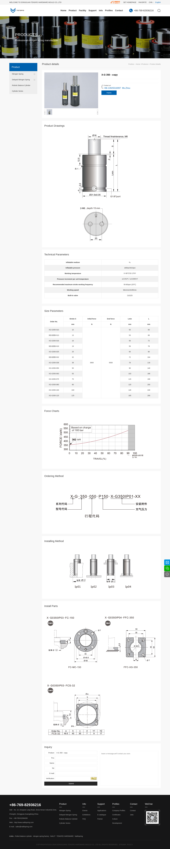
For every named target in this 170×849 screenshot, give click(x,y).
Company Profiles (118, 810)
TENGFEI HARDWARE (65, 836)
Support (92, 10)
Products (145, 64)
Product (73, 10)
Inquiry (109, 93)
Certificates (116, 815)
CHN (150, 2)
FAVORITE (143, 2)
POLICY (130, 845)
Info (101, 10)
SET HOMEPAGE (129, 2)
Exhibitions (86, 815)
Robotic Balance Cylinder (21, 85)
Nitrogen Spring (17, 74)
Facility (82, 10)
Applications (101, 810)
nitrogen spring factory (41, 836)
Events (84, 810)
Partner (100, 819)
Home (63, 10)
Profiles (109, 10)
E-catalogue (101, 815)
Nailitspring (79, 836)
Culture (115, 819)
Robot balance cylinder (23, 836)
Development (117, 823)
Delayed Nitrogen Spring (21, 80)
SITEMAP (122, 845)
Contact (119, 10)
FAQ (84, 819)
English (158, 2)
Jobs (132, 815)
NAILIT (53, 836)
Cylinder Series (17, 91)
